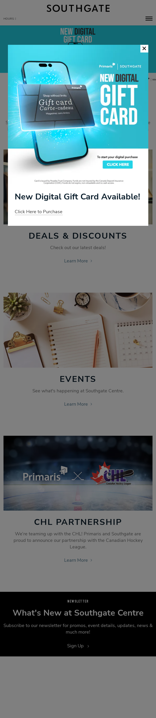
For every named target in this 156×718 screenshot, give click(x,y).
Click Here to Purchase (38, 212)
